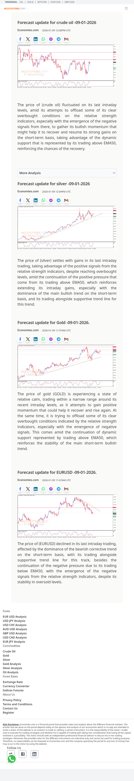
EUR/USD (56, 2)
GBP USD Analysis (15, 633)
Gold (30, 2)
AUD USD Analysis (15, 629)
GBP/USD (70, 2)
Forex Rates (10, 676)
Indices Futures (13, 690)
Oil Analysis (10, 672)
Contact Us (10, 708)
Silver (6, 660)
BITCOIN (42, 2)
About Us (9, 694)
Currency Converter (16, 686)
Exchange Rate (13, 682)
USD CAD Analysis (15, 637)
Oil (21, 2)
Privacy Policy (12, 700)
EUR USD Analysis (15, 617)
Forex (6, 611)
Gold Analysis (12, 664)
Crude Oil (9, 651)
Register (8, 712)
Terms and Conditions (17, 704)
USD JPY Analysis (14, 621)
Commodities (11, 646)
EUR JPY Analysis (14, 642)
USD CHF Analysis (15, 625)
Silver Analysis (12, 668)
